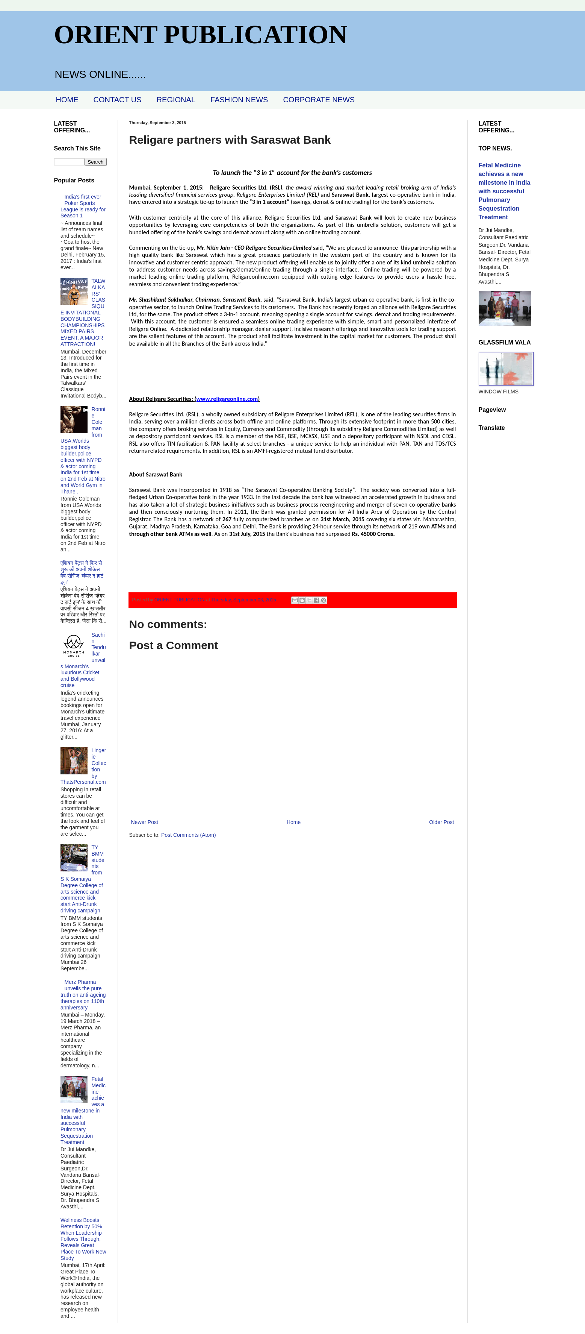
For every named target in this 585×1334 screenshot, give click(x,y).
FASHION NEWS (239, 100)
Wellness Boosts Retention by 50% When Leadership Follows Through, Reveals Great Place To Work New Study (83, 1239)
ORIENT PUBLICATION (201, 34)
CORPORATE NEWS (319, 100)
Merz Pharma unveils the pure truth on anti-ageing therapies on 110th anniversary (83, 994)
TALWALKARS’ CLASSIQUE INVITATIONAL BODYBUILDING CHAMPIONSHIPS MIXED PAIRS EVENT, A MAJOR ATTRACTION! (82, 312)
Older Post (441, 822)
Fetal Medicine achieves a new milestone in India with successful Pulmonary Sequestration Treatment (83, 1110)
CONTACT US (118, 100)
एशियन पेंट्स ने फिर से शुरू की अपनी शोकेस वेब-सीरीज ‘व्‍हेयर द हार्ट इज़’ (81, 572)
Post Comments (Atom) (188, 835)
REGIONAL (176, 100)
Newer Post (144, 822)
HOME (67, 100)
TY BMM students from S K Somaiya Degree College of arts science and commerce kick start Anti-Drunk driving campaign (82, 879)
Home (294, 822)
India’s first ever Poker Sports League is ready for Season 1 (83, 206)
